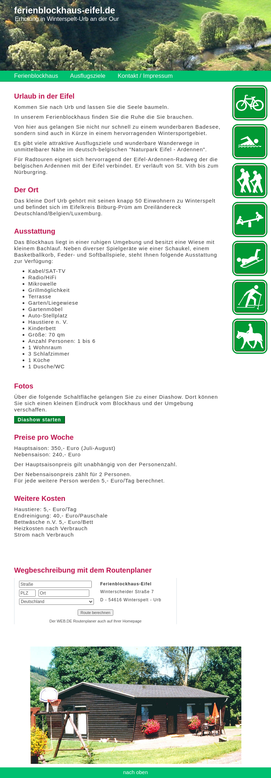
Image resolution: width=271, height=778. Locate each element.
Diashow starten (39, 419)
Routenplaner (84, 621)
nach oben (135, 772)
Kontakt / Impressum (145, 75)
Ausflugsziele (88, 75)
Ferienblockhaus (36, 75)
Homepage (131, 621)
